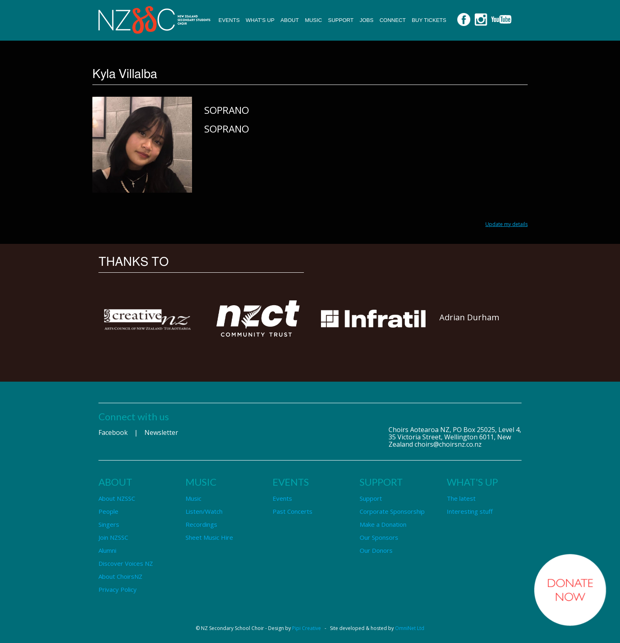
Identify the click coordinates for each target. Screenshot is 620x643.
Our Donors (376, 550)
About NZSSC (116, 498)
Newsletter (161, 432)
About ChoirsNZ (120, 576)
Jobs (366, 20)
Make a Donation (383, 524)
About (290, 20)
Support (341, 20)
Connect (393, 20)
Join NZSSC (113, 537)
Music (313, 20)
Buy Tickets (429, 20)
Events (229, 20)
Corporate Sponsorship (392, 511)
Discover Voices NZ (125, 563)
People (108, 511)
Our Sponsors (379, 537)
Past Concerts (292, 511)
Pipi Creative (306, 628)
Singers (108, 524)
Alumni (107, 550)
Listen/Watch (204, 511)
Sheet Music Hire (209, 537)
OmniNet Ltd (409, 628)
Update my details (506, 224)
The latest (461, 498)
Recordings (201, 524)
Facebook (113, 432)
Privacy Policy (117, 589)
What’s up (260, 20)
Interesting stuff (470, 511)
